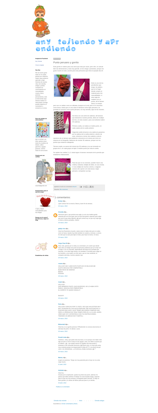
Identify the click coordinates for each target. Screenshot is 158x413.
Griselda (61, 212)
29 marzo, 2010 (62, 318)
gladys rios (61, 228)
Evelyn (60, 201)
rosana (60, 263)
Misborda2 (61, 324)
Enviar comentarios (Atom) (69, 403)
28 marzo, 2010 (62, 276)
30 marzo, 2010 (62, 331)
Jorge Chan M (62, 243)
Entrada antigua (99, 400)
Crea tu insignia (39, 65)
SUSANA (61, 370)
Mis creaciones (64, 189)
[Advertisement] (79, 393)
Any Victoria (38, 61)
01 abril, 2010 (62, 364)
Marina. (60, 357)
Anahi (60, 282)
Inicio (80, 400)
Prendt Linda (62, 337)
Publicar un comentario (63, 387)
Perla (59, 304)
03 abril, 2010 (62, 383)
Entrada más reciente (60, 400)
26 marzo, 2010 (62, 206)
